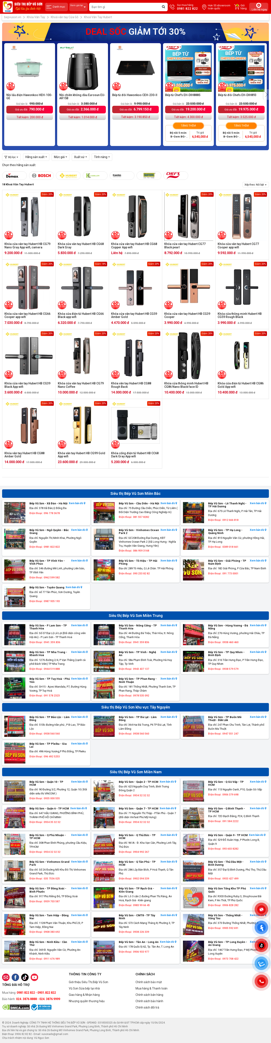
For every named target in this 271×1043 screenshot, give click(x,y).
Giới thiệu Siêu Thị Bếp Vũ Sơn (88, 982)
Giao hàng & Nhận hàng (84, 994)
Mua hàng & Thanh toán (151, 988)
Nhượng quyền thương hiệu (87, 1001)
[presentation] (266, 94)
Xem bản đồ (77, 503)
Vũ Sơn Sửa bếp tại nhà (84, 988)
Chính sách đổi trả (147, 1007)
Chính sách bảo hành (149, 1001)
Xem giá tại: (78, 7)
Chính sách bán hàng (149, 994)
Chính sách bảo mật (149, 982)
